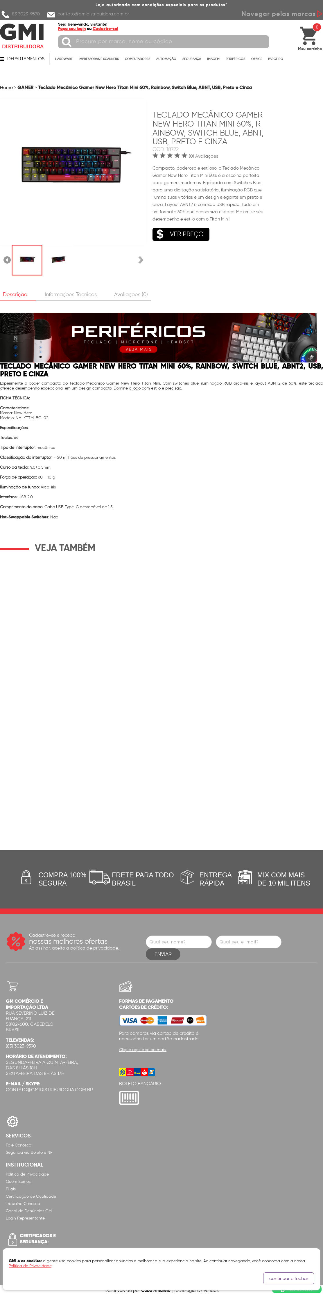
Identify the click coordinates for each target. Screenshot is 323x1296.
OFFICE (256, 59)
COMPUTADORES (137, 59)
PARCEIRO (275, 59)
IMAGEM (213, 59)
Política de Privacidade (27, 1174)
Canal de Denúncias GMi (29, 1210)
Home (6, 87)
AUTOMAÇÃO (166, 59)
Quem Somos (18, 1181)
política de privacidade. (94, 948)
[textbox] (163, 41)
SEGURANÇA (191, 59)
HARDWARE (64, 59)
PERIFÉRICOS (235, 59)
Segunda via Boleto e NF (29, 1152)
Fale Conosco (18, 1145)
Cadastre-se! (105, 28)
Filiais (11, 1189)
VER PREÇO (178, 234)
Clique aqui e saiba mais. (142, 1049)
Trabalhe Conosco (23, 1203)
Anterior (7, 260)
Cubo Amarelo (156, 1290)
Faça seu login (72, 28)
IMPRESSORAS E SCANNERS (99, 59)
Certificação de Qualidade (31, 1196)
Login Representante (25, 1218)
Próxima (140, 260)
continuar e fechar (288, 1278)
